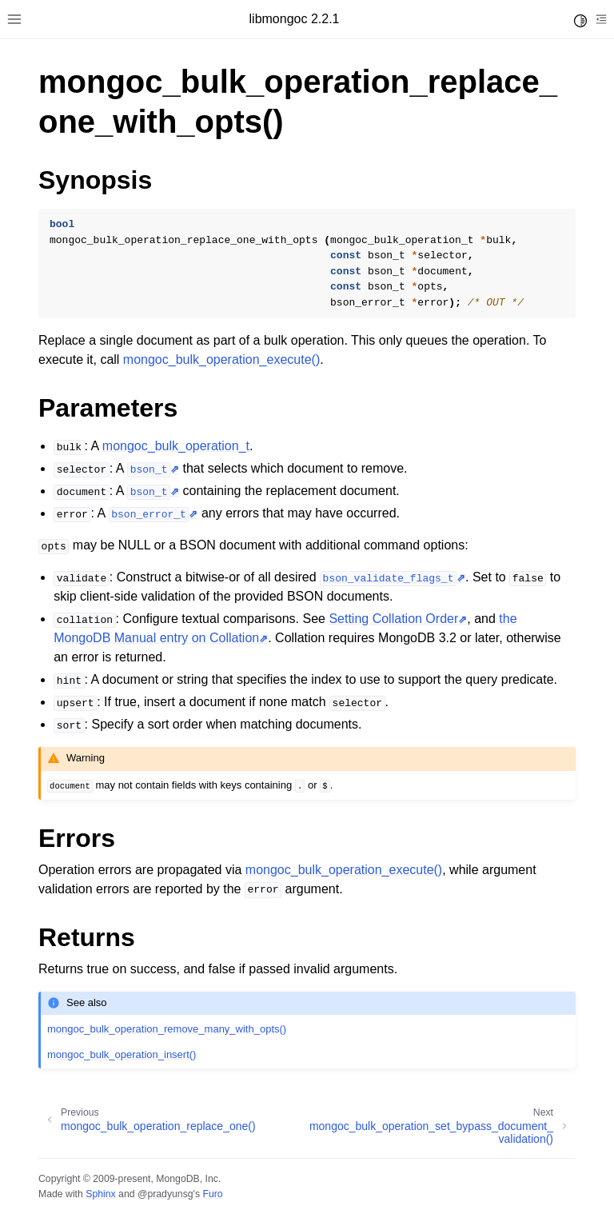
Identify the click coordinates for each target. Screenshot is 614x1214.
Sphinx (100, 1194)
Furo (212, 1194)
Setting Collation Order (393, 618)
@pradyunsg (165, 1194)
